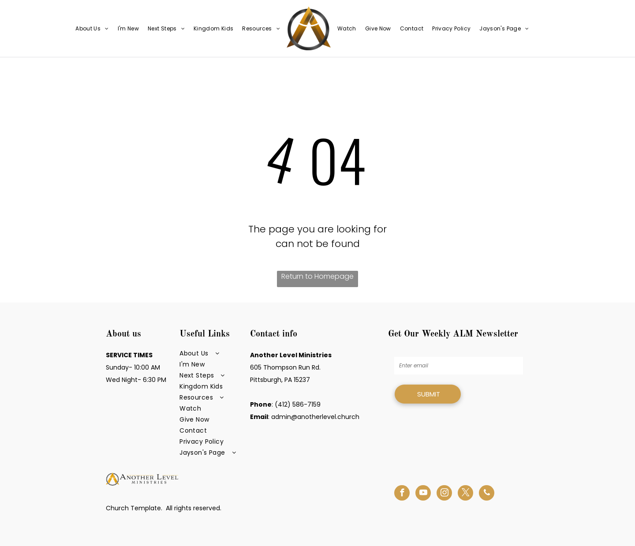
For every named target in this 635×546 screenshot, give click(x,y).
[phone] (486, 494)
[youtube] (423, 494)
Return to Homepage (317, 276)
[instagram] (444, 494)
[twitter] (465, 494)
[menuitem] (92, 28)
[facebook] (402, 494)
